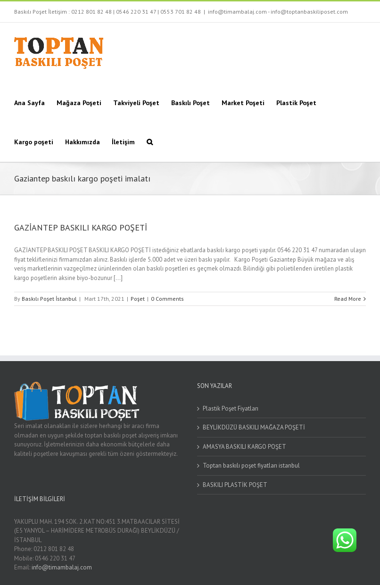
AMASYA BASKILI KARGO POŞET (244, 447)
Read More (347, 298)
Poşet (138, 298)
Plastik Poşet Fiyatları (230, 408)
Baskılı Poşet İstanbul (49, 298)
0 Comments (167, 298)
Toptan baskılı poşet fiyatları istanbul (251, 465)
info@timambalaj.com (62, 567)
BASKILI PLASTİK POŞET (235, 485)
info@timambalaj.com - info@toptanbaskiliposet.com (278, 11)
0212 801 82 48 (91, 11)
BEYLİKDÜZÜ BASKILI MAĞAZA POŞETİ (254, 427)
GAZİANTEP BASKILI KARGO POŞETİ (80, 227)
